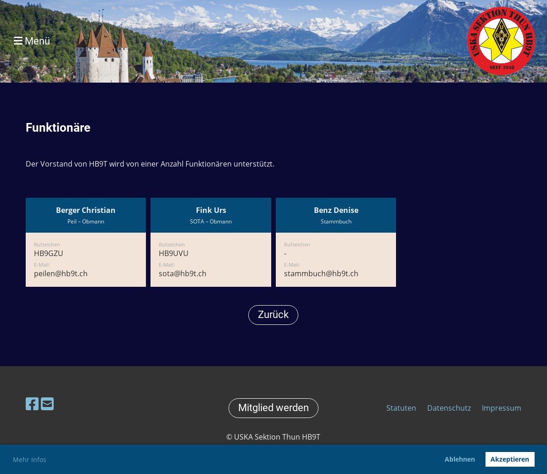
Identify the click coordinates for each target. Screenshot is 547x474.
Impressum (501, 408)
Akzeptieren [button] (510, 459)
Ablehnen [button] (460, 459)
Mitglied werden (273, 407)
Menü (32, 41)
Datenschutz (449, 408)
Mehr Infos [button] (29, 459)
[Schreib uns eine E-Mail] (47, 403)
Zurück (273, 314)
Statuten (402, 408)
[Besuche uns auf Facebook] (32, 403)
